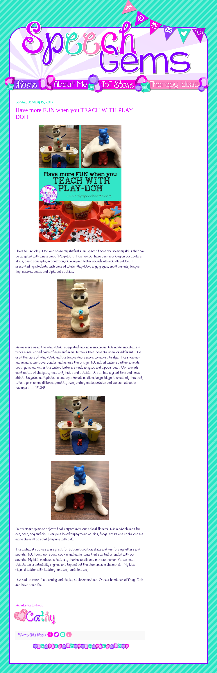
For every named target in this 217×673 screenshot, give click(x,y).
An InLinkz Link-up (29, 605)
